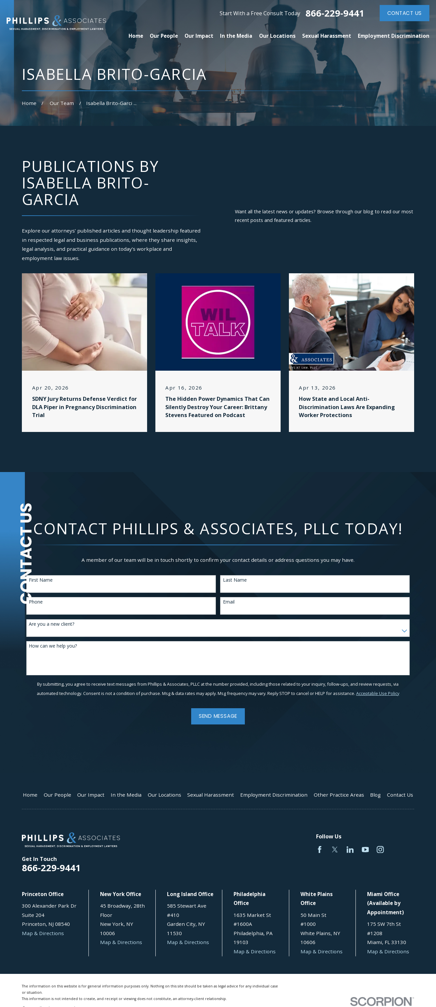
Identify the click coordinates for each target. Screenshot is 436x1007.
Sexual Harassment (210, 794)
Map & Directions (43, 933)
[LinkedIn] (350, 849)
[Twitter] (334, 849)
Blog (375, 794)
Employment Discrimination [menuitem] (393, 35)
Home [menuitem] (136, 35)
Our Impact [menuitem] (199, 35)
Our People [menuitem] (164, 35)
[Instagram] (380, 849)
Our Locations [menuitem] (277, 35)
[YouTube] (365, 849)
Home (30, 794)
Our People (57, 794)
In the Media (126, 794)
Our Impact (90, 794)
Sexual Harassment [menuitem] (326, 35)
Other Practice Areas (339, 794)
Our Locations (164, 794)
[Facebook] (319, 849)
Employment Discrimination (273, 794)
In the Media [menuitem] (236, 35)
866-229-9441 (334, 13)
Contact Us (404, 13)
